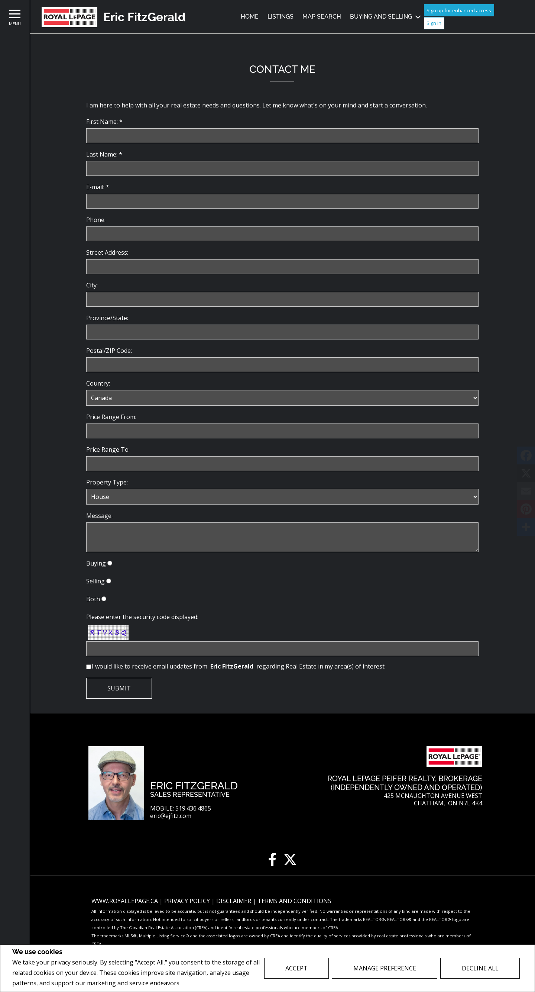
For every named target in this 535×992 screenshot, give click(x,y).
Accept (296, 968)
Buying (96, 563)
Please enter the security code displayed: (142, 617)
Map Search (321, 16)
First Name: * (104, 121)
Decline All (480, 968)
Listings (281, 16)
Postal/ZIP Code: (109, 351)
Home (250, 16)
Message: (99, 516)
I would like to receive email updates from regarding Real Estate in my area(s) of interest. (239, 666)
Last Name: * (104, 154)
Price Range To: (108, 449)
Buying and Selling (381, 16)
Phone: (96, 220)
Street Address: (107, 252)
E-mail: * (97, 187)
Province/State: (107, 318)
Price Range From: (111, 417)
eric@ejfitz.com (170, 816)
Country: (98, 383)
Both (93, 599)
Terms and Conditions (294, 901)
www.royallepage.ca (124, 901)
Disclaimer (234, 901)
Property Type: (107, 482)
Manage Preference (384, 968)
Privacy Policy (201, 983)
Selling (95, 581)
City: (92, 285)
